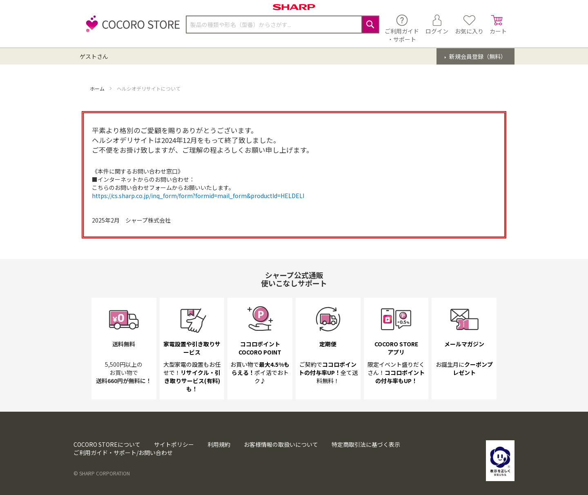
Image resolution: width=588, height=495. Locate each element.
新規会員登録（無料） (477, 56)
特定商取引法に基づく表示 (366, 444)
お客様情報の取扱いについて (281, 444)
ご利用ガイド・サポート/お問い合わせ (123, 452)
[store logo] (131, 28)
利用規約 (218, 444)
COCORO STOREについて (107, 444)
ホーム (98, 88)
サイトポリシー (174, 444)
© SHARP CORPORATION (102, 473)
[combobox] (282, 24)
